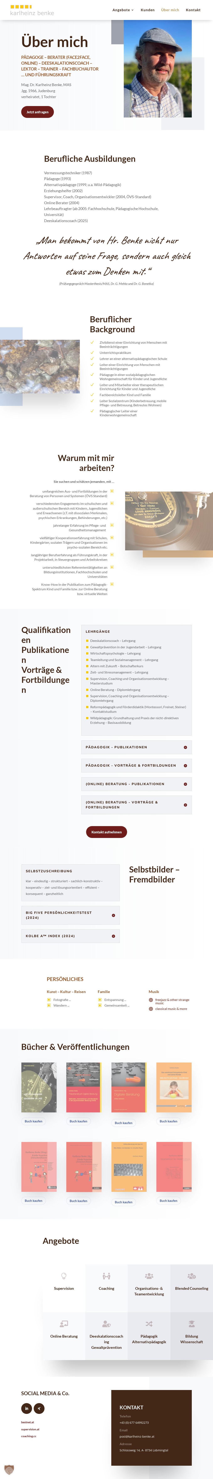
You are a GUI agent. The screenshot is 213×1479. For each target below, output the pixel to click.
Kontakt (193, 10)
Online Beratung (64, 1336)
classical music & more (171, 1009)
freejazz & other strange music (172, 1001)
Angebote (121, 10)
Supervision (64, 1288)
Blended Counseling (191, 1288)
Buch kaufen (33, 1121)
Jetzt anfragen (37, 112)
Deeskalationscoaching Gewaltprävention (106, 1342)
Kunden (148, 10)
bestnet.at (27, 1422)
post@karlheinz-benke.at (137, 1436)
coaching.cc (28, 1436)
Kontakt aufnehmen (107, 832)
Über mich (170, 10)
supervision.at (30, 1429)
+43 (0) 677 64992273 (134, 1423)
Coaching (106, 1288)
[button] (9, 1470)
